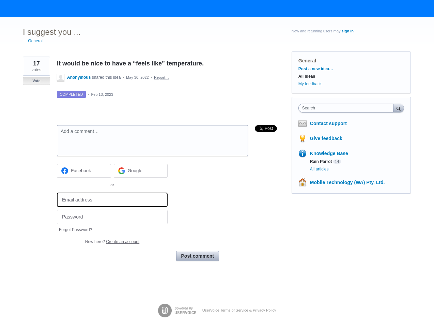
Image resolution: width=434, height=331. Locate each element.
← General (33, 41)
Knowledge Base (329, 153)
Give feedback (326, 138)
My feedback (310, 83)
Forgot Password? (75, 229)
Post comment (197, 256)
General (307, 60)
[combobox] (347, 108)
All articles (319, 169)
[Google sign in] (141, 171)
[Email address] (112, 200)
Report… (161, 77)
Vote (36, 81)
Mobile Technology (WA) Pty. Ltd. (347, 182)
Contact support (328, 123)
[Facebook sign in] (84, 171)
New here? (112, 241)
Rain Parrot (321, 161)
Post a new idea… (315, 68)
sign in (348, 31)
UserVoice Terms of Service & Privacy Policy (239, 310)
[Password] (112, 217)
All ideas (306, 76)
